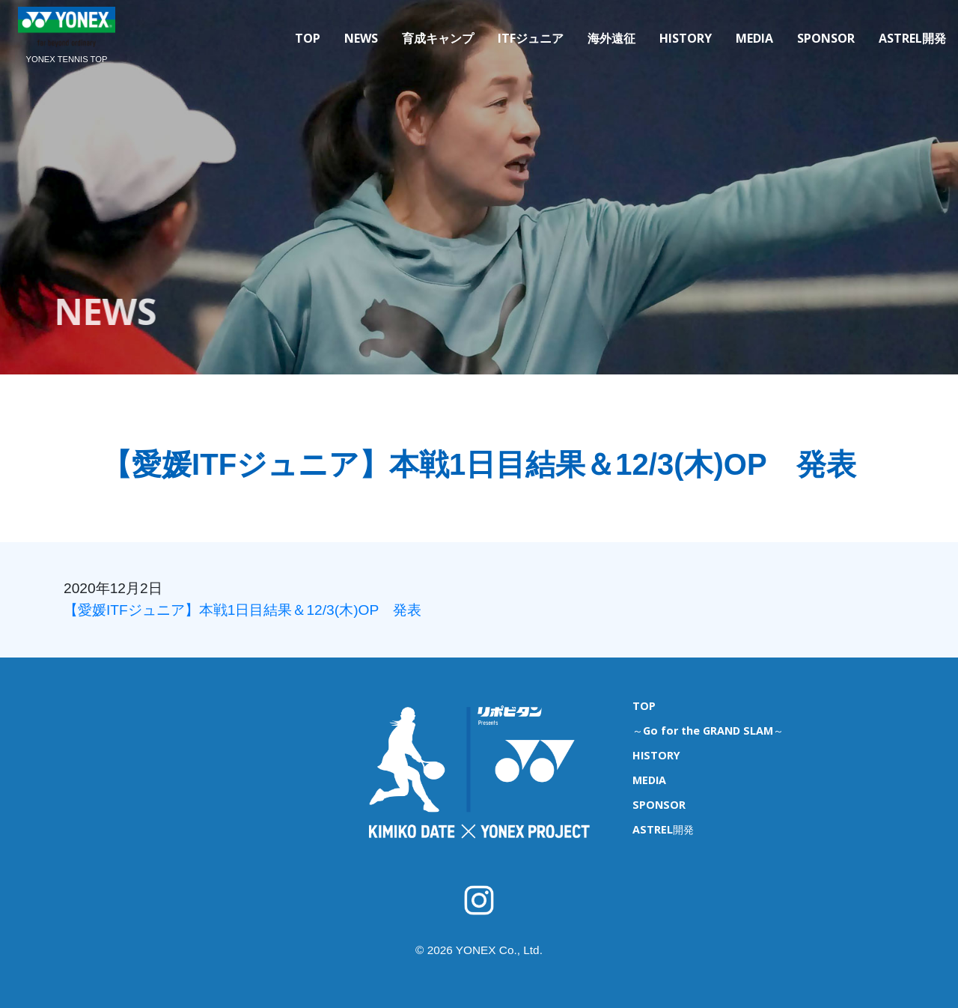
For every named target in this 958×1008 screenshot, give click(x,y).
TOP (307, 38)
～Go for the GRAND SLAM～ (708, 730)
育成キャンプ (438, 38)
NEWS (361, 38)
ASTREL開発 (912, 38)
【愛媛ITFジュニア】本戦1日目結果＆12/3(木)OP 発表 (242, 610)
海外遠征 (611, 38)
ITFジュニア (531, 38)
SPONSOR (826, 38)
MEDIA (754, 38)
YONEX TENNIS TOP (67, 59)
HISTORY (685, 38)
